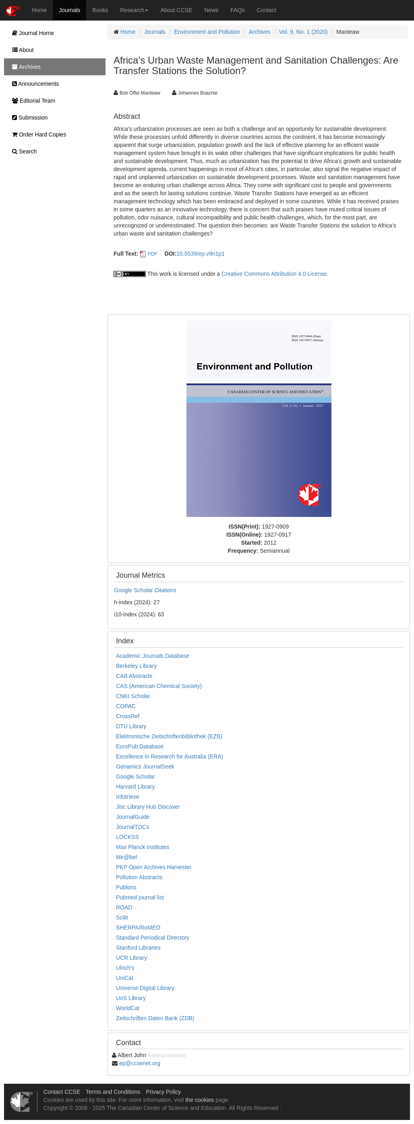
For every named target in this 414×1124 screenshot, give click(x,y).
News (212, 10)
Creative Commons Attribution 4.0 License (274, 274)
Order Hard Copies (37, 134)
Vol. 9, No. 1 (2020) (303, 32)
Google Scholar (135, 776)
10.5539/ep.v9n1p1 (200, 253)
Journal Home (31, 33)
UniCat (124, 978)
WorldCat (127, 1008)
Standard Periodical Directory (152, 937)
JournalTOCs (132, 827)
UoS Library (131, 998)
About (21, 50)
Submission (28, 117)
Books (100, 10)
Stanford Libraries (138, 947)
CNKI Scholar (133, 696)
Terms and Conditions (113, 1092)
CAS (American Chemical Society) (159, 686)
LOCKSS (127, 837)
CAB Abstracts (134, 676)
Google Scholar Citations (145, 590)
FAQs (238, 10)
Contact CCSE (61, 1092)
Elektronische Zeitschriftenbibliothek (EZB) (169, 736)
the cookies (199, 1100)
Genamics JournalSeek (145, 766)
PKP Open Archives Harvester (153, 867)
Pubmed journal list (140, 897)
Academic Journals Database (152, 656)
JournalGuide (132, 817)
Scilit (122, 917)
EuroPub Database (140, 746)
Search (22, 151)
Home (39, 10)
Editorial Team (31, 100)
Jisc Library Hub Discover (148, 807)
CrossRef (127, 716)
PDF (152, 254)
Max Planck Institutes (142, 847)
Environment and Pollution (207, 32)
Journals (69, 10)
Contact (266, 10)
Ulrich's (125, 968)
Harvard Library (135, 786)
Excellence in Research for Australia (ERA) (169, 756)
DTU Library (131, 726)
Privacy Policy (163, 1092)
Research (134, 10)
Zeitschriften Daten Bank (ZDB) (155, 1018)
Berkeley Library (136, 666)
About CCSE (176, 10)
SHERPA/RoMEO (138, 927)
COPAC (126, 706)
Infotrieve (127, 796)
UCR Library (131, 958)
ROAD (124, 907)
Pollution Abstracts (139, 877)
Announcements (33, 84)
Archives (260, 32)
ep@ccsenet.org (139, 1063)
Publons (126, 887)
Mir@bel (126, 857)
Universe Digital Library (145, 988)
